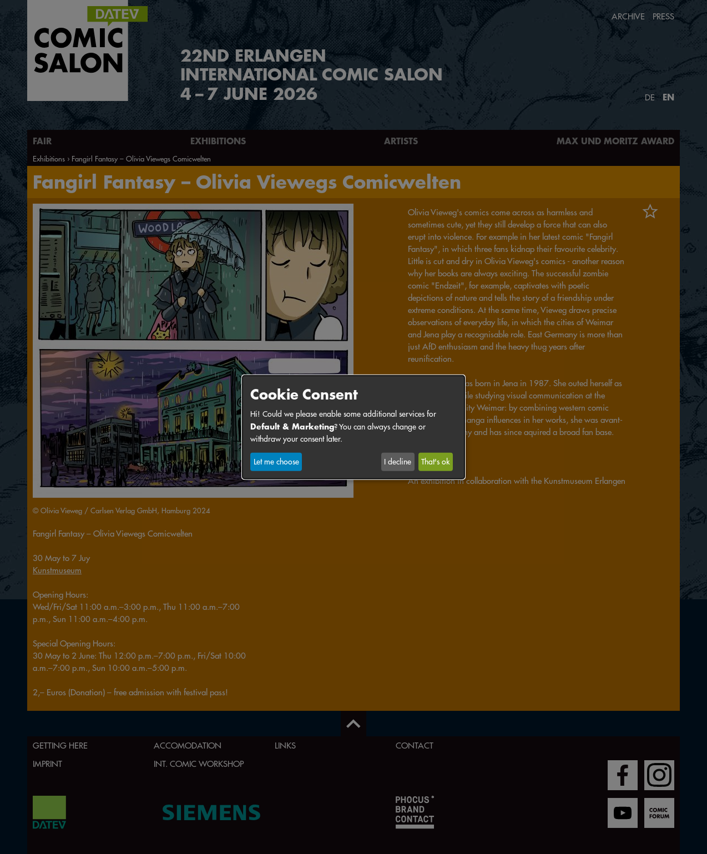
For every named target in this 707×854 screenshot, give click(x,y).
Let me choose (276, 462)
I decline (397, 462)
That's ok (435, 462)
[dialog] (353, 426)
